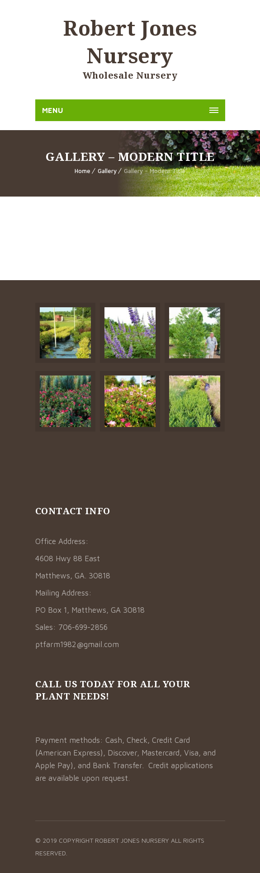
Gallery (107, 170)
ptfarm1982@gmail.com (77, 644)
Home (82, 170)
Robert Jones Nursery (130, 41)
